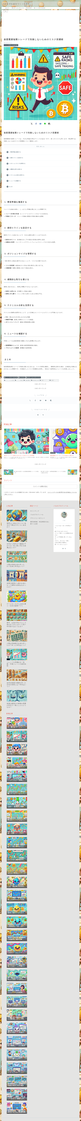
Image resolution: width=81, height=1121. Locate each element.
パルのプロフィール (37, 504)
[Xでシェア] (31, 123)
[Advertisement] (40, 25)
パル (64, 510)
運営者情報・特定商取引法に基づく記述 (39, 512)
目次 (37, 146)
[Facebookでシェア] (36, 123)
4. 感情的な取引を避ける (15, 170)
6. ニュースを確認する (15, 182)
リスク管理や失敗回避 (10, 379)
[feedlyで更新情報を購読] (37, 416)
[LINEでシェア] (45, 123)
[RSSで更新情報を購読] (43, 416)
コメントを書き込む (40, 476)
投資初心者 (35, 382)
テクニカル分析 (9, 382)
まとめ (11, 188)
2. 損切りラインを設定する (16, 158)
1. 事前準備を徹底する (15, 152)
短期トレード (54, 382)
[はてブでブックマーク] (40, 123)
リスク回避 (18, 382)
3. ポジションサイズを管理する (17, 164)
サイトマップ (34, 500)
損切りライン (44, 382)
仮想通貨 (22, 379)
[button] (49, 123)
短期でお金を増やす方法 (33, 379)
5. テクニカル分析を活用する (17, 176)
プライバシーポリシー (37, 507)
